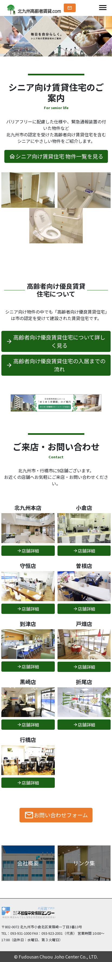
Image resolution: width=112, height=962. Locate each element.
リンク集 (84, 863)
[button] (70, 8)
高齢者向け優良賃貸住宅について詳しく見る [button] (55, 341)
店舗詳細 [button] (28, 550)
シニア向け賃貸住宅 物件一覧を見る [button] (56, 156)
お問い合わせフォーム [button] (56, 815)
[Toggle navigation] (103, 7)
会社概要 (28, 863)
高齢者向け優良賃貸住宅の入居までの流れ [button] (55, 365)
